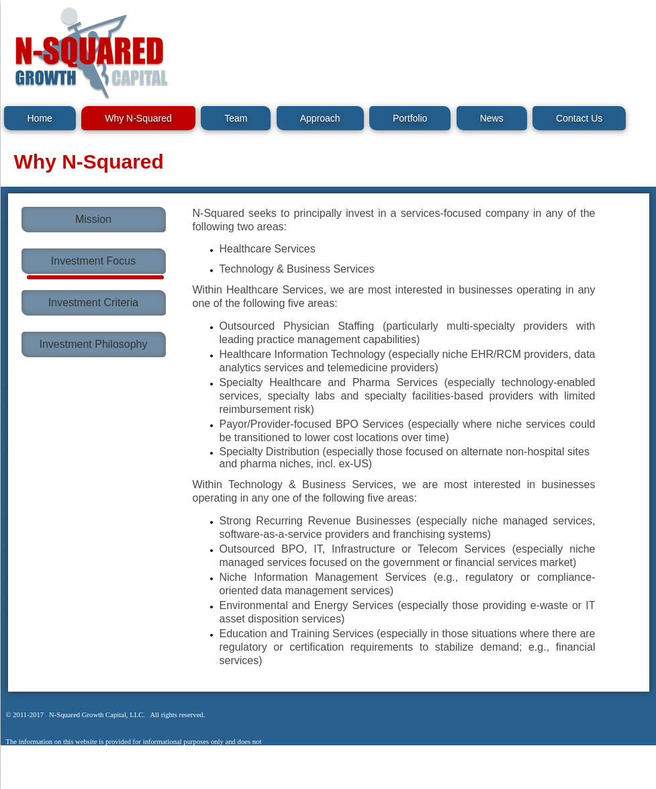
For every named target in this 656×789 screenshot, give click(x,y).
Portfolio (410, 118)
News (492, 118)
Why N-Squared (138, 118)
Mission (93, 219)
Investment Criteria (93, 302)
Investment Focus (93, 261)
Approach (320, 118)
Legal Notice (34, 782)
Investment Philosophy (94, 344)
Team (235, 118)
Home (40, 118)
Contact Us (579, 118)
